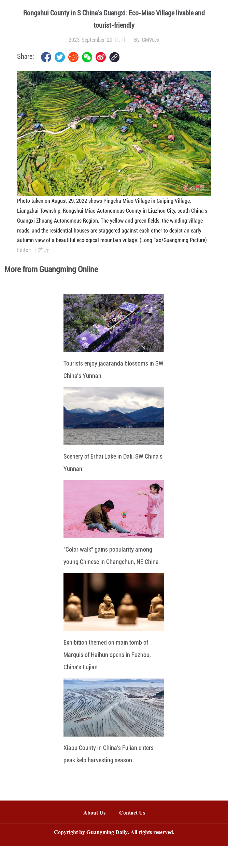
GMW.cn (150, 40)
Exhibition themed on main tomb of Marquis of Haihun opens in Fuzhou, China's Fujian (107, 655)
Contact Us (135, 813)
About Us (94, 813)
